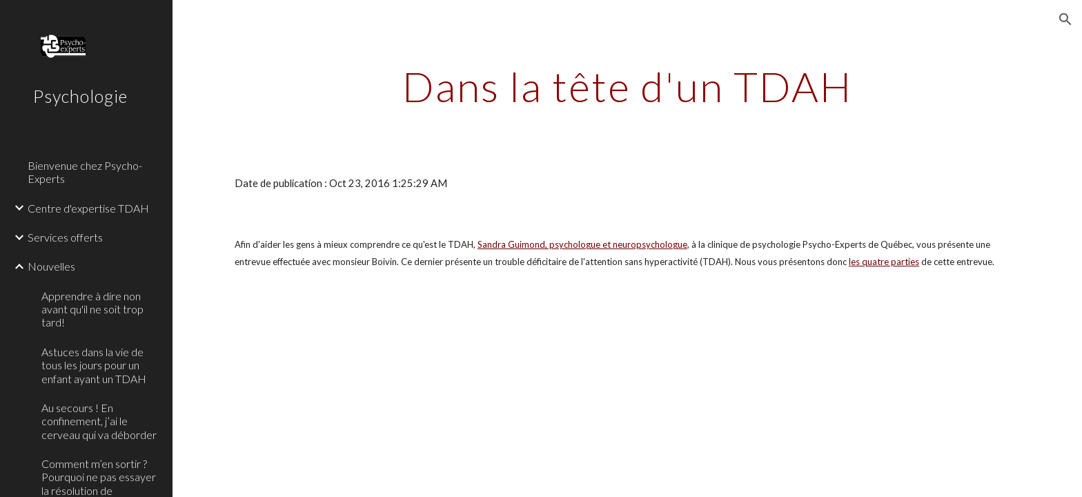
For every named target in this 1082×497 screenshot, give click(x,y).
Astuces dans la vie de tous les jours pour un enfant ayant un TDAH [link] (93, 365)
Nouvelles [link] (51, 266)
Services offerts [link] (65, 237)
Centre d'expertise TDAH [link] (88, 208)
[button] (1065, 19)
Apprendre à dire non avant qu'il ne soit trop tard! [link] (92, 309)
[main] (627, 86)
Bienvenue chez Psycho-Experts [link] (85, 172)
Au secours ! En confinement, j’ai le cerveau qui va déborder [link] (99, 421)
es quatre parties (885, 261)
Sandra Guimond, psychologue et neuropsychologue (582, 244)
